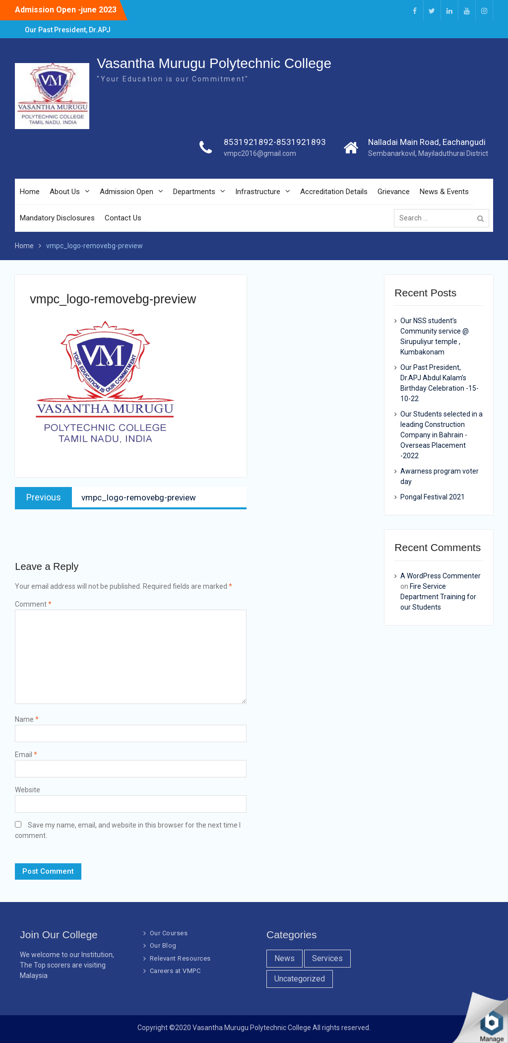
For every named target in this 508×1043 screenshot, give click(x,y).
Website (27, 790)
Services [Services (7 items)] (327, 958)
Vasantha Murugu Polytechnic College (214, 63)
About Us (65, 191)
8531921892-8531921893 (275, 142)
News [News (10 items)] (284, 958)
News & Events (444, 191)
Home (30, 191)
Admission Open (126, 191)
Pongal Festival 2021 (432, 497)
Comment (33, 604)
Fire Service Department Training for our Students (438, 596)
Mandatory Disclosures (57, 217)
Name (27, 719)
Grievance (394, 191)
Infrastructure (257, 191)
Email (26, 755)
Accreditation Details (334, 191)
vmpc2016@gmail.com (260, 153)
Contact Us (123, 217)
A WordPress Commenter (440, 576)
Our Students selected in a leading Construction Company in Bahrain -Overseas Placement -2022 (441, 435)
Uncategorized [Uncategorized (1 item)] (299, 978)
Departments (194, 191)
